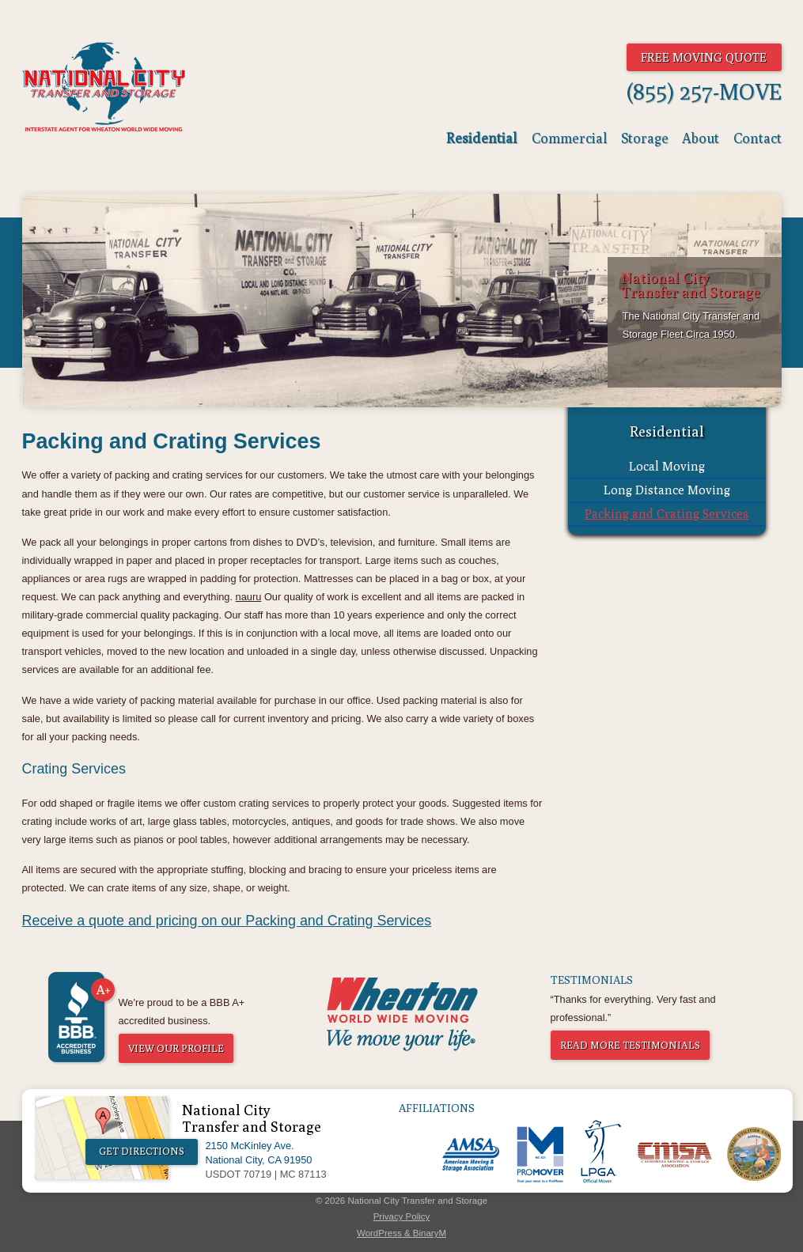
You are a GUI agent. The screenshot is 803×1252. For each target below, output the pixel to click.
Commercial (570, 138)
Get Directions (141, 1151)
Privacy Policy (401, 1216)
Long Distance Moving (667, 489)
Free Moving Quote (704, 57)
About (700, 138)
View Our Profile (176, 1048)
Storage (645, 138)
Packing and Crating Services (666, 513)
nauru (249, 597)
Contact (757, 138)
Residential (481, 138)
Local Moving (667, 466)
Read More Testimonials (630, 1045)
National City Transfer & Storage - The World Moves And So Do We (104, 87)
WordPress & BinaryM (401, 1233)
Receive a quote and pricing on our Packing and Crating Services (227, 921)
